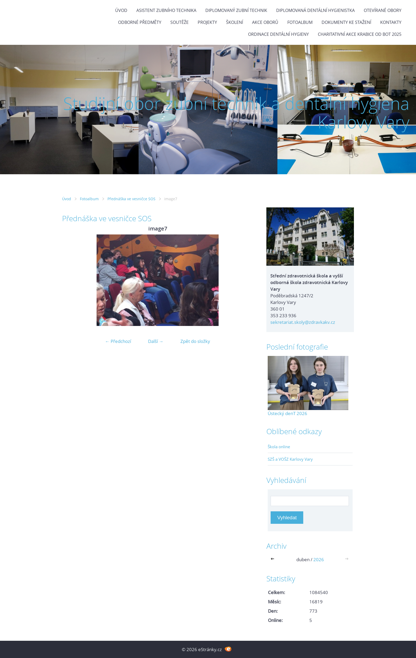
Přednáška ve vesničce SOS (131, 198)
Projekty (207, 22)
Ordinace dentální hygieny (278, 34)
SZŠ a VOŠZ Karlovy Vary (290, 459)
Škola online (279, 446)
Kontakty (390, 22)
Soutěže (179, 22)
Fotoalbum (300, 22)
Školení (234, 22)
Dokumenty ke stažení (346, 22)
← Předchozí (118, 341)
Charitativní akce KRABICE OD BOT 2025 (359, 34)
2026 (318, 559)
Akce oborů (265, 22)
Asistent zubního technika (166, 10)
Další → (155, 341)
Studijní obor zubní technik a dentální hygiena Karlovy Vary (236, 112)
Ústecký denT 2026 (287, 413)
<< (273, 559)
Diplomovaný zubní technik (236, 10)
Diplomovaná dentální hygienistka (315, 10)
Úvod (121, 10)
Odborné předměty (139, 22)
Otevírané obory (382, 10)
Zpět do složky (195, 341)
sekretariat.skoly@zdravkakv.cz (302, 322)
